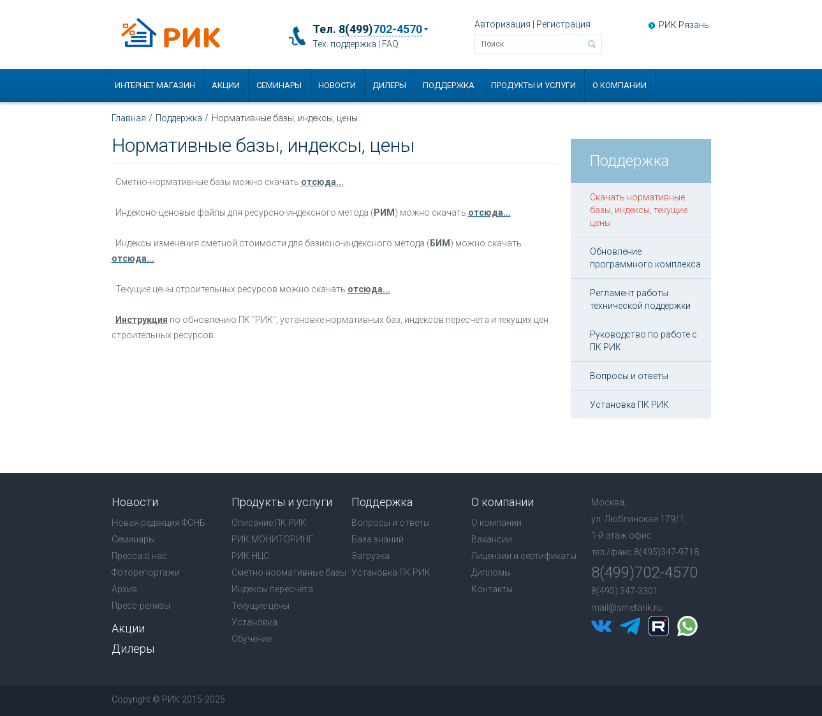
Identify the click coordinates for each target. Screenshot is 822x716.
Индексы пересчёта (272, 589)
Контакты (492, 589)
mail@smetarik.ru (626, 607)
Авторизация (502, 24)
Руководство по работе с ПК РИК (643, 340)
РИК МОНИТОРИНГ (272, 539)
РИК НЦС (250, 556)
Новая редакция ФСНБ (158, 523)
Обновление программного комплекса (645, 257)
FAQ (390, 44)
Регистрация (563, 24)
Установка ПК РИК (629, 404)
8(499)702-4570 (644, 572)
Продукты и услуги (533, 85)
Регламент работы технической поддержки (640, 299)
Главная (129, 118)
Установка (254, 622)
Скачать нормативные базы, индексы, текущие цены (638, 210)
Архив (124, 589)
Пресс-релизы (141, 605)
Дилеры (389, 85)
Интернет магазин (155, 85)
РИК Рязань (684, 25)
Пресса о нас (139, 556)
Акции (226, 85)
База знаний (377, 539)
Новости (337, 85)
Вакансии (491, 539)
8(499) (380, 29)
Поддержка (448, 85)
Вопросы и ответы (629, 376)
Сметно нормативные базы (288, 572)
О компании (619, 85)
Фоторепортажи (146, 572)
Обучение (251, 639)
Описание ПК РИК (268, 523)
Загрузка (370, 556)
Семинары (279, 85)
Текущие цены (260, 605)
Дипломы (491, 572)
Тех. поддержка (344, 44)
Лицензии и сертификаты (523, 556)
